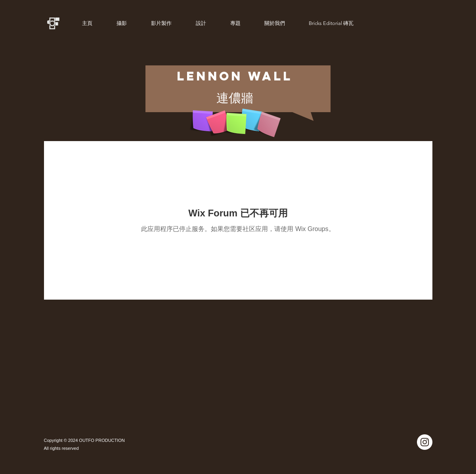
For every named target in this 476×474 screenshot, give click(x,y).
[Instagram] (424, 442)
